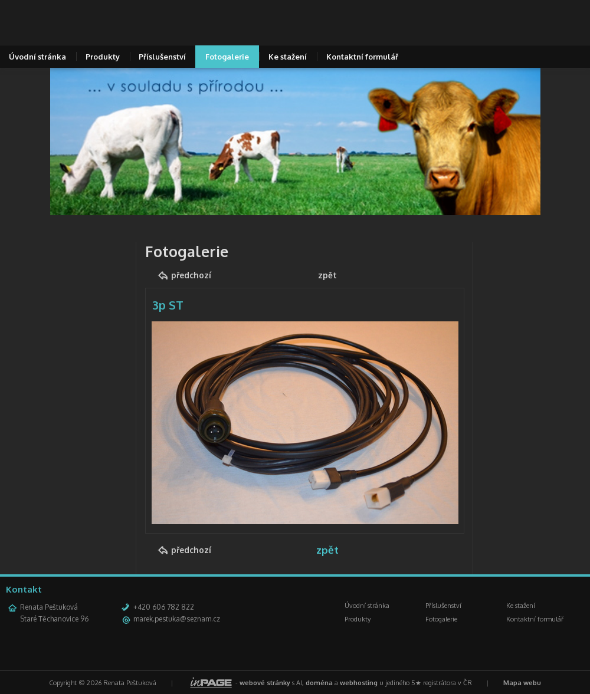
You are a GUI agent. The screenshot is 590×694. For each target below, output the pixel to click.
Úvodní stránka (367, 605)
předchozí (191, 275)
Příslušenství (162, 56)
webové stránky (265, 683)
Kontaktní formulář (362, 56)
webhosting (359, 683)
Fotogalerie (227, 56)
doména (319, 683)
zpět (327, 275)
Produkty (103, 56)
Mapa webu (522, 683)
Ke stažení (287, 56)
